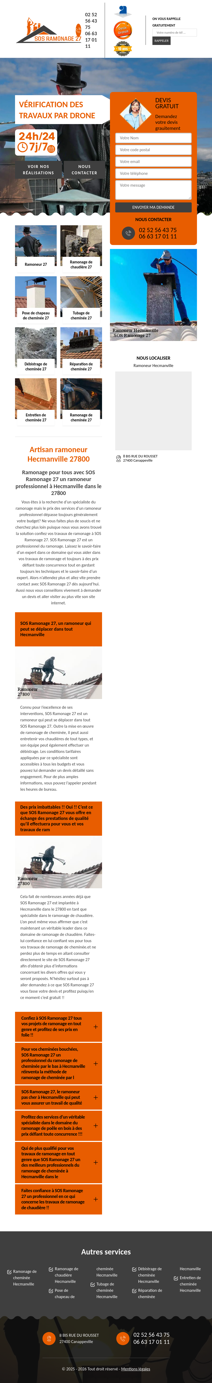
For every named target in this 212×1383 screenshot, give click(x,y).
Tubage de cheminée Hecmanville (107, 1290)
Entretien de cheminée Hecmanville (190, 1284)
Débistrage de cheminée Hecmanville (150, 1275)
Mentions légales (135, 1368)
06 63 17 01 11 (91, 39)
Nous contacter (84, 169)
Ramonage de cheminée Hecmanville (25, 1278)
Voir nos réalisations (38, 169)
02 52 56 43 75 (91, 20)
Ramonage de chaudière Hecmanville (66, 1275)
